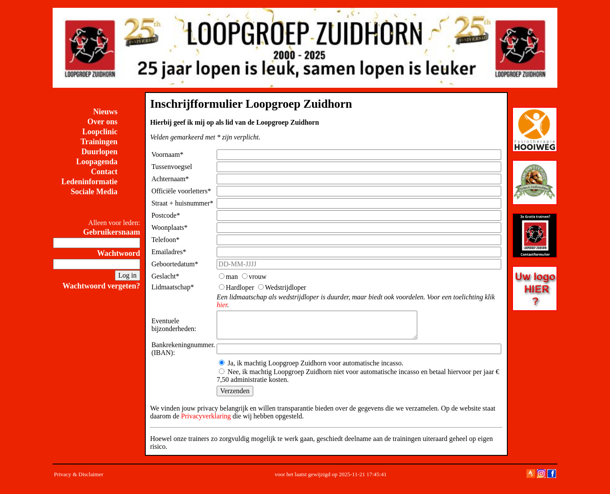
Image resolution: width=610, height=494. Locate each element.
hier (222, 304)
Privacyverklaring (206, 421)
